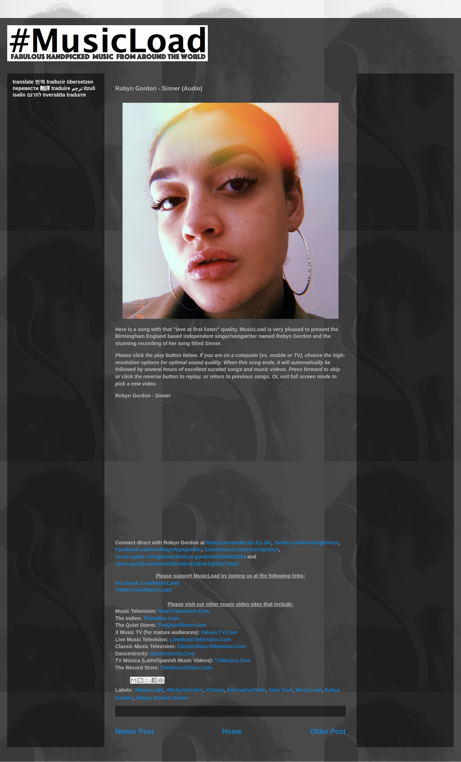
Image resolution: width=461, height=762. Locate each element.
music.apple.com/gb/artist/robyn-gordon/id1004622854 (180, 557)
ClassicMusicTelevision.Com (211, 646)
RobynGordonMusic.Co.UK (238, 542)
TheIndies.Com (161, 618)
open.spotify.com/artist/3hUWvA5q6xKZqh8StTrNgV (177, 564)
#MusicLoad (149, 690)
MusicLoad (309, 690)
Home (232, 731)
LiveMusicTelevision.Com (200, 639)
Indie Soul (281, 690)
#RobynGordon (184, 690)
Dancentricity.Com (172, 653)
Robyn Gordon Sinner (162, 698)
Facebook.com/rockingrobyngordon (158, 549)
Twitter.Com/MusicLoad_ (144, 590)
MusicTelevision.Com (184, 611)
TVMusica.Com (233, 660)
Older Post (328, 731)
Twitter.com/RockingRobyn (306, 542)
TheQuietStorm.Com (181, 625)
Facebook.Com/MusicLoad (147, 583)
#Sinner (215, 690)
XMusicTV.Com (219, 632)
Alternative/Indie (246, 690)
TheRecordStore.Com (186, 667)
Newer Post (134, 731)
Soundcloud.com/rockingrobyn (241, 549)
